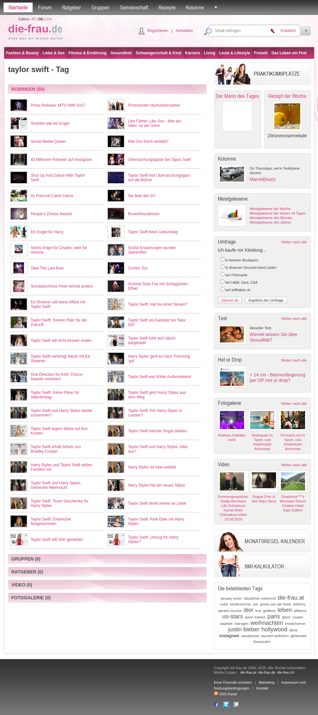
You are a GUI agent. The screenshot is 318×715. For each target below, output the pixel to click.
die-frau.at (291, 597)
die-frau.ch (285, 672)
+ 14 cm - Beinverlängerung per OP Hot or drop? (277, 377)
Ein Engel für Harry (47, 232)
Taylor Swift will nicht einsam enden (61, 340)
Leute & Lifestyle (234, 53)
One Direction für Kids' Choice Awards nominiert (56, 376)
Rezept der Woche (287, 96)
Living (209, 53)
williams (300, 611)
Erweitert (288, 30)
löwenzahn (262, 642)
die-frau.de (266, 672)
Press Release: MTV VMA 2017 (58, 105)
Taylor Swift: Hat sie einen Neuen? (157, 304)
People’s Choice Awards (51, 214)
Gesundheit (121, 53)
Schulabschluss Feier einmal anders (62, 286)
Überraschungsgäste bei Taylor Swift (159, 159)
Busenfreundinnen (143, 214)
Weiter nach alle (294, 242)
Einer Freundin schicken (233, 682)
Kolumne (195, 7)
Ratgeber (71, 7)
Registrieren (157, 30)
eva (258, 611)
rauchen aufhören (275, 636)
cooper (297, 617)
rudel (224, 604)
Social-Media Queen (48, 141)
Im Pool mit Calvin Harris (52, 196)
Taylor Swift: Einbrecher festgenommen (51, 521)
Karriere (192, 53)
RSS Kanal (225, 694)
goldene (269, 611)
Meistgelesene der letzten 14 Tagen (278, 213)
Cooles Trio (138, 268)
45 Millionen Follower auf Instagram (61, 159)
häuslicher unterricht (260, 598)
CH (48, 19)
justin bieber (244, 629)
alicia (293, 630)
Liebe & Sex (54, 53)
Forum (45, 7)
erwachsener (295, 624)
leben (285, 610)
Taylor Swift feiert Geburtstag (153, 232)
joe (255, 604)
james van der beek (275, 604)
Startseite (18, 7)
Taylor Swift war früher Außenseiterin (159, 376)
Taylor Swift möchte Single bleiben (157, 431)
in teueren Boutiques (242, 260)
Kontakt (262, 688)
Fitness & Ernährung (87, 53)
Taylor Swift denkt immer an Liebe (157, 503)
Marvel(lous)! (263, 179)
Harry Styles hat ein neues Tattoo (156, 485)
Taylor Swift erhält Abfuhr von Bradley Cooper (56, 449)
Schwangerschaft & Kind (158, 53)
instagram (229, 635)
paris (273, 616)
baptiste (226, 624)
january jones (231, 598)
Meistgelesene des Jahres (270, 222)
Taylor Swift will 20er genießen (57, 539)
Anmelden (184, 30)
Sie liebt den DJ (141, 196)
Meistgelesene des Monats (271, 218)
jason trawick (255, 617)
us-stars (232, 616)
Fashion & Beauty (22, 53)
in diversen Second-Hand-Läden (251, 267)
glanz (286, 617)
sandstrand (250, 636)
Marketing (266, 682)
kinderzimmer (240, 604)
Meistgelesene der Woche (270, 209)
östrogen (242, 624)
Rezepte (167, 7)
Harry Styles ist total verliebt (152, 467)
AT (33, 19)
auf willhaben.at (238, 290)
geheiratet (298, 636)
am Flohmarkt (236, 275)
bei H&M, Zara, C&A (242, 282)
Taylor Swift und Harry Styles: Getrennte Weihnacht (56, 485)
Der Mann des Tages (237, 96)
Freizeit (261, 53)
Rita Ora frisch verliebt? (148, 141)
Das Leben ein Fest (289, 53)
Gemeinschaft (134, 7)
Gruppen (100, 7)
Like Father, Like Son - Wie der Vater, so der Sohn (154, 123)
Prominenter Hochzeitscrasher (154, 105)
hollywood (274, 629)
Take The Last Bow (47, 268)
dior (248, 610)
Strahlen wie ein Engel (50, 123)
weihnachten (267, 623)
